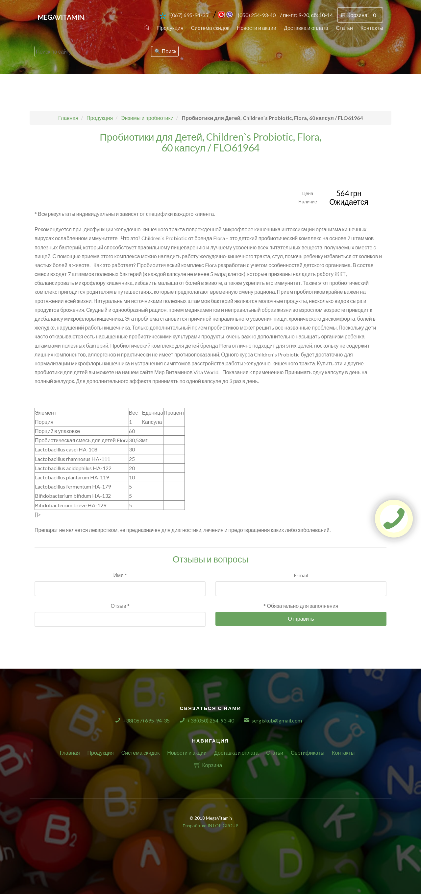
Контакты (371, 28)
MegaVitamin (61, 17)
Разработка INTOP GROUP (210, 825)
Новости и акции (256, 28)
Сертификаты (307, 752)
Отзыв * (120, 606)
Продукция (170, 28)
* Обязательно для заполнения (300, 606)
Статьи (344, 28)
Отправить (301, 618)
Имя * (120, 575)
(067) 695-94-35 (189, 15)
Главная (70, 752)
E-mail (301, 575)
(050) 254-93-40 (257, 15)
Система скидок (210, 28)
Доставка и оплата (306, 28)
